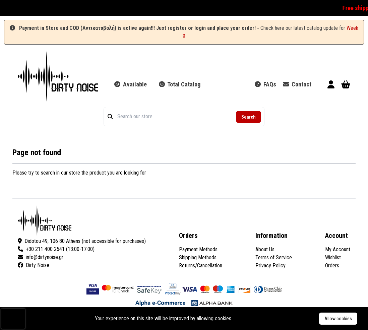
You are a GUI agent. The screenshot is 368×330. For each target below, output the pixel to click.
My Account (337, 249)
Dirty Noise (33, 265)
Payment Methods (198, 249)
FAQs (265, 84)
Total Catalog (179, 84)
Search (248, 117)
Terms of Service (273, 257)
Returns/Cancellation (200, 265)
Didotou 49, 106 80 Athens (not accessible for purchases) (82, 241)
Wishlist (333, 257)
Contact (297, 84)
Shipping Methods (198, 257)
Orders (332, 265)
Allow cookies (338, 318)
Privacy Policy (270, 265)
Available (130, 84)
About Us (264, 249)
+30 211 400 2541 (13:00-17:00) (56, 249)
